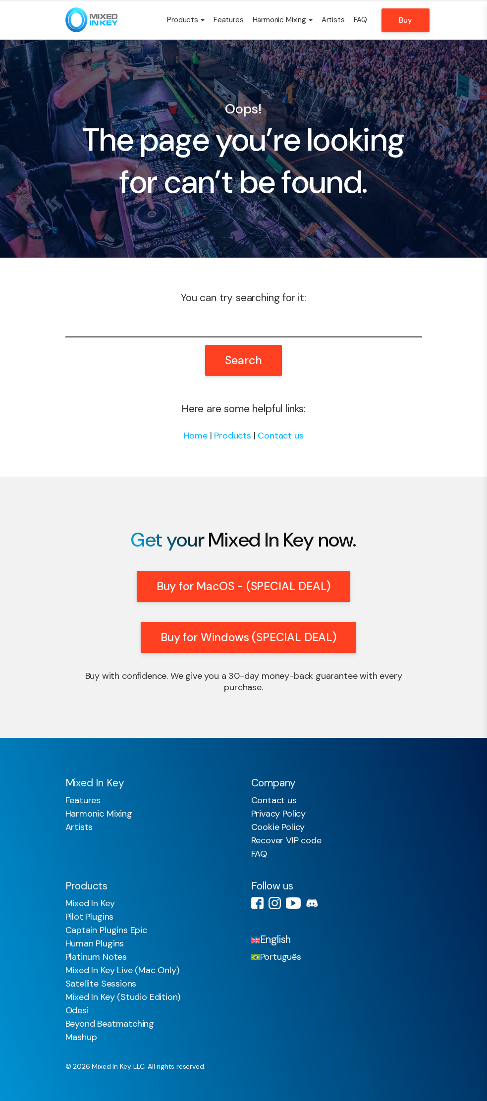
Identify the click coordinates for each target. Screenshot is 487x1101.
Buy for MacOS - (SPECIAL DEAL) (244, 586)
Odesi (77, 1010)
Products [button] (186, 20)
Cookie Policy (278, 827)
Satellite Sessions (101, 984)
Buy (405, 20)
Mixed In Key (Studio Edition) (123, 997)
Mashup (81, 1037)
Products (232, 435)
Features (229, 20)
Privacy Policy (278, 814)
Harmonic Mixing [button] (283, 20)
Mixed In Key (90, 903)
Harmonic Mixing (98, 814)
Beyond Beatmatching (110, 1024)
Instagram (275, 903)
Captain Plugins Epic (106, 930)
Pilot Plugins (89, 917)
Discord (312, 903)
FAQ (360, 20)
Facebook (257, 903)
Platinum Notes (96, 957)
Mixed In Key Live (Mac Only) (122, 970)
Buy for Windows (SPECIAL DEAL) (248, 637)
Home (196, 435)
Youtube (293, 903)
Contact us (280, 435)
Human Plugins (94, 943)
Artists (333, 20)
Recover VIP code (286, 840)
